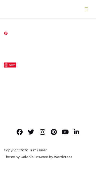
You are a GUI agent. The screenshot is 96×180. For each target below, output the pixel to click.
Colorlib (27, 157)
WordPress (63, 157)
